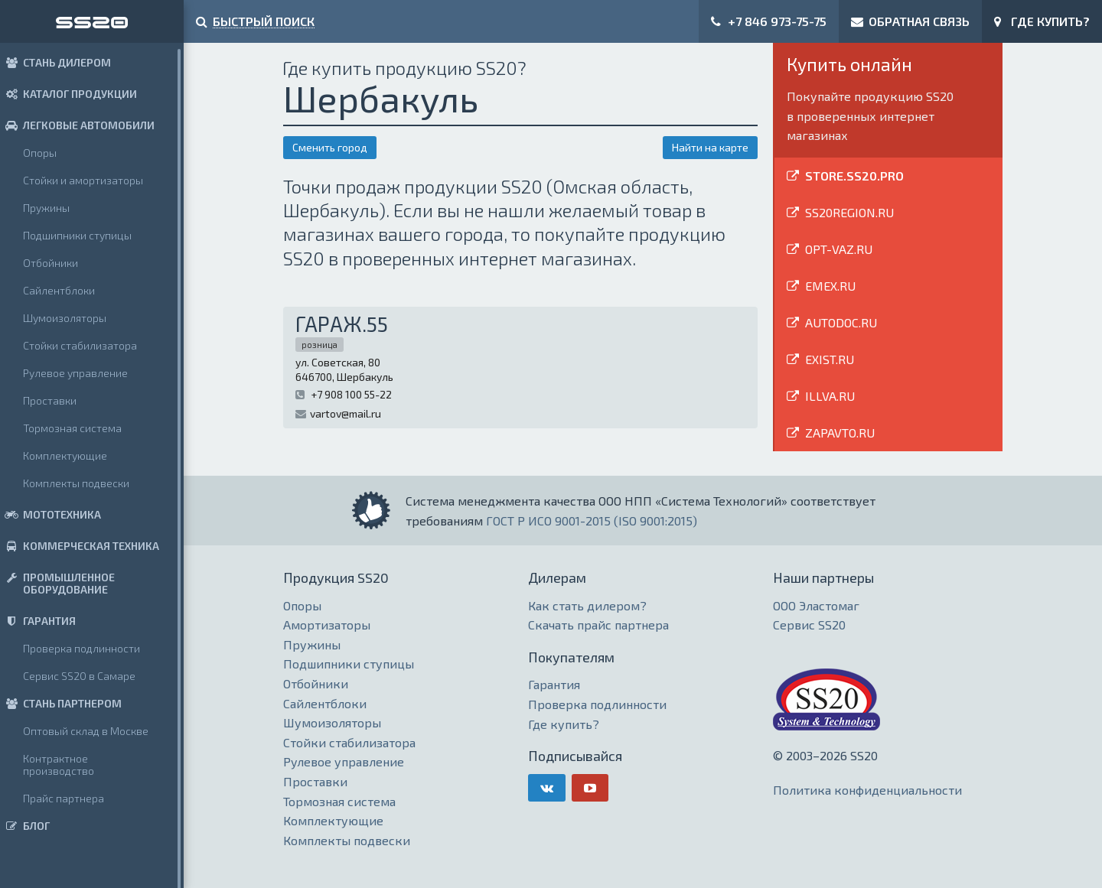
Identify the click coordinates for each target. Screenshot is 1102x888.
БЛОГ (25, 825)
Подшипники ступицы (77, 235)
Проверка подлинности (81, 648)
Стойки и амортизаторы (83, 180)
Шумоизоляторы (64, 317)
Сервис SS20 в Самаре (79, 675)
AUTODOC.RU (841, 322)
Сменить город (329, 147)
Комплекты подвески (76, 483)
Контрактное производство (58, 764)
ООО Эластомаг (816, 605)
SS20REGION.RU (849, 212)
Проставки (50, 400)
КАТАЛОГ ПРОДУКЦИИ (68, 93)
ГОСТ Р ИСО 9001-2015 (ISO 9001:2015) (591, 520)
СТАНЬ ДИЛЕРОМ (55, 62)
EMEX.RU (830, 285)
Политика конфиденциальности (867, 789)
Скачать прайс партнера (598, 624)
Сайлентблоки (59, 290)
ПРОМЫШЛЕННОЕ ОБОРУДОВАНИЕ (57, 583)
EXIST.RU (829, 359)
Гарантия (554, 684)
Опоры (40, 152)
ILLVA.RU (830, 396)
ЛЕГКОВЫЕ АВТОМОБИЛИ (77, 125)
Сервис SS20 (809, 624)
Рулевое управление (75, 372)
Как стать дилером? (587, 605)
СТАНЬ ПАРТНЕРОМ (61, 703)
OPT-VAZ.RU (838, 249)
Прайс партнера (63, 798)
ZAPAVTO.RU (840, 432)
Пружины (46, 207)
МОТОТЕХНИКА (50, 514)
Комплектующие (65, 455)
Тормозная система (72, 427)
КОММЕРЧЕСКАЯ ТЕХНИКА (79, 545)
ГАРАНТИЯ (38, 620)
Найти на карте (710, 147)
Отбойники (50, 262)
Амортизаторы (326, 624)
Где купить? (563, 724)
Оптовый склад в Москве (85, 730)
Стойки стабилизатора (80, 345)
